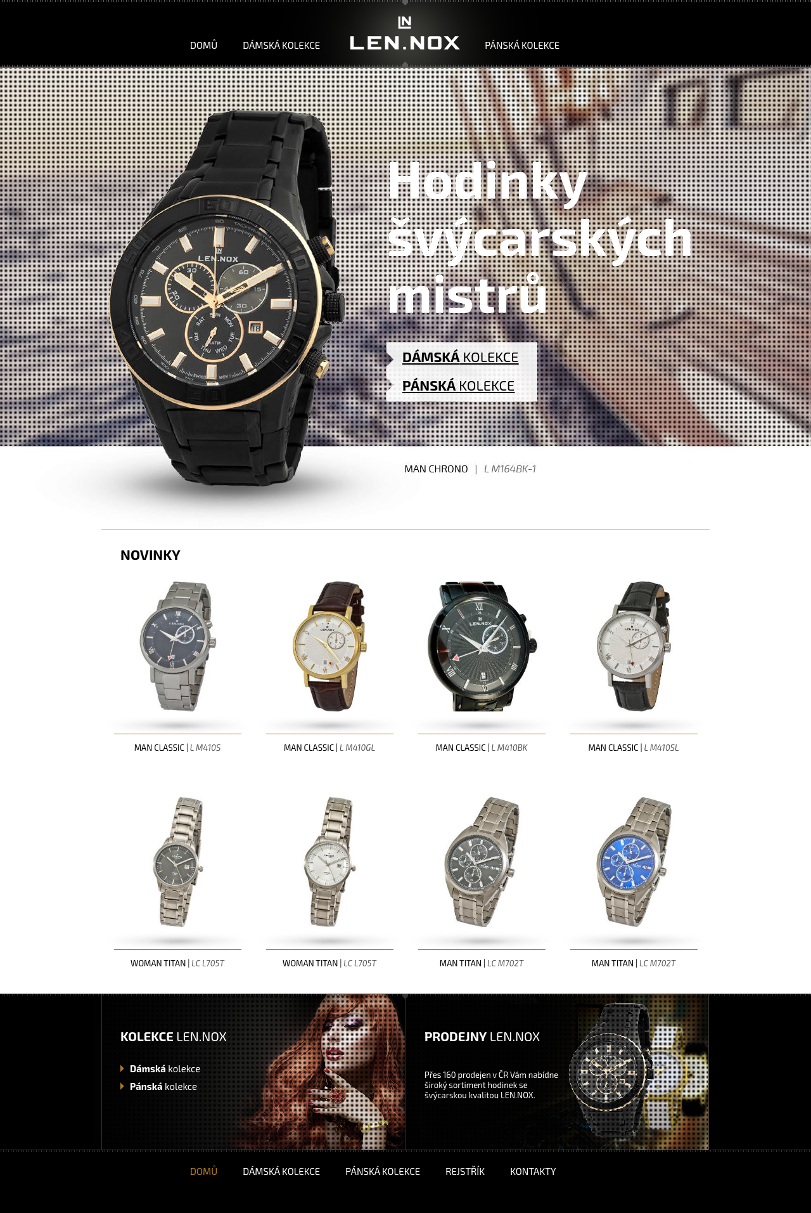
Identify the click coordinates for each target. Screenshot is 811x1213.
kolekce (165, 1068)
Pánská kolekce (522, 45)
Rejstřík (465, 1171)
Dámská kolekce (281, 45)
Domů (203, 45)
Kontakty (533, 1171)
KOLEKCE (460, 356)
